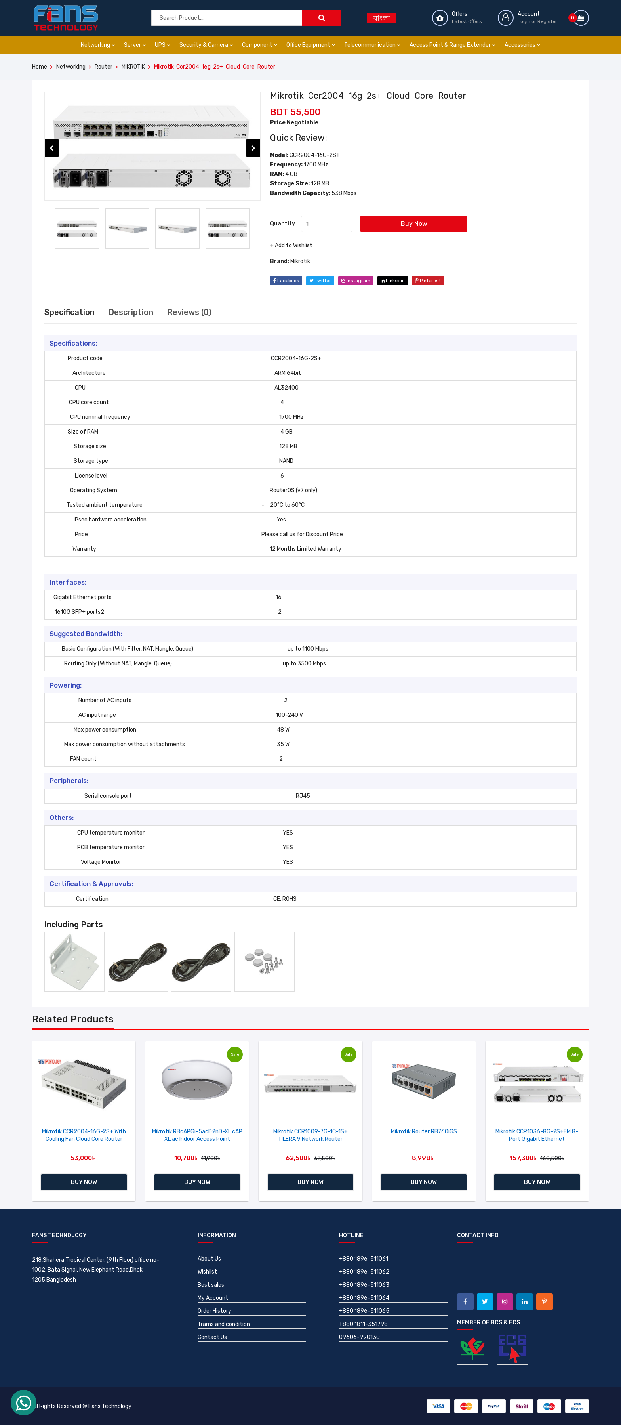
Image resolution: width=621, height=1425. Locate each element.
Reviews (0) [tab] (189, 312)
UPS (162, 45)
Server (135, 45)
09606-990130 (359, 1337)
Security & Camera (206, 45)
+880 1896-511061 (363, 1258)
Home (39, 66)
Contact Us (212, 1337)
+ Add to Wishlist (291, 245)
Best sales (211, 1285)
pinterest (428, 280)
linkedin (393, 280)
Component (259, 45)
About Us (209, 1258)
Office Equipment (310, 45)
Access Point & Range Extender (452, 45)
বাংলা (381, 18)
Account (529, 14)
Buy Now (414, 223)
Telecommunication (372, 45)
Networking (98, 45)
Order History (214, 1311)
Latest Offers (467, 21)
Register (547, 21)
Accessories (522, 45)
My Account (213, 1298)
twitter (320, 280)
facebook (286, 280)
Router (103, 66)
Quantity (282, 223)
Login (524, 21)
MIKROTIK (133, 66)
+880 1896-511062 (364, 1271)
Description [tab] (131, 312)
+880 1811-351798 (363, 1324)
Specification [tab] (69, 312)
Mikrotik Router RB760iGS (424, 1131)
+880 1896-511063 (364, 1285)
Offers (459, 14)
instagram (355, 280)
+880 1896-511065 (364, 1311)
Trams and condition (224, 1324)
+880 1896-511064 (364, 1298)
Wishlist (207, 1271)
